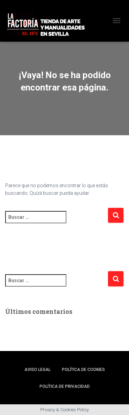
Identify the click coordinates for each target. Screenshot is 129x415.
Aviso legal (37, 369)
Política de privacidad (65, 386)
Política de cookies (83, 369)
